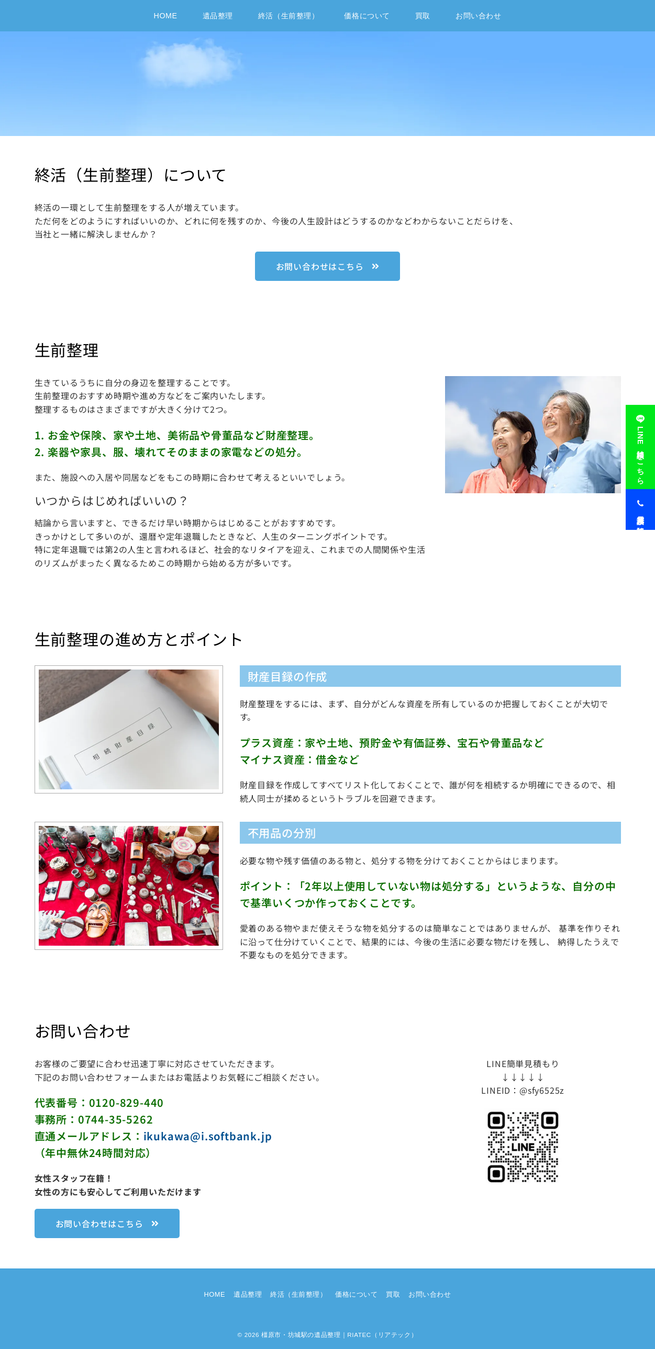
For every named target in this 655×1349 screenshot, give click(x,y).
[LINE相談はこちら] (640, 441)
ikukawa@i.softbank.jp (207, 1135)
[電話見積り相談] (640, 504)
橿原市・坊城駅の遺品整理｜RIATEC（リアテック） (339, 1334)
